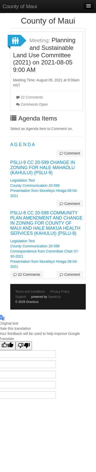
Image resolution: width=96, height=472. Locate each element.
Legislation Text (22, 180)
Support (20, 297)
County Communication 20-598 (35, 246)
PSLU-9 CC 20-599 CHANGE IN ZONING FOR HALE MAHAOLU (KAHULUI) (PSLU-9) (42, 167)
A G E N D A (22, 144)
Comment (70, 153)
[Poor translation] (24, 345)
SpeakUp (54, 297)
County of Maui (20, 6)
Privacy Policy (59, 291)
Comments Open (32, 104)
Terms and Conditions (30, 291)
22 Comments (29, 97)
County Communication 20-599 (35, 185)
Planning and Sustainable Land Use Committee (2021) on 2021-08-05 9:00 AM (44, 55)
